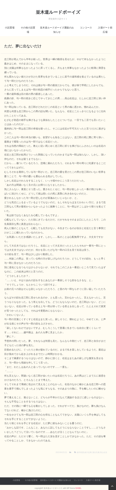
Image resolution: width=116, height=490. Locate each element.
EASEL (78, 488)
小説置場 (9, 27)
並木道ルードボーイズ (58, 12)
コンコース (86, 27)
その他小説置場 (28, 29)
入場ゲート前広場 (105, 29)
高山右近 (103, 452)
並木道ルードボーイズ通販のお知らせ (57, 29)
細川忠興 (88, 452)
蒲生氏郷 (96, 452)
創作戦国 (80, 452)
